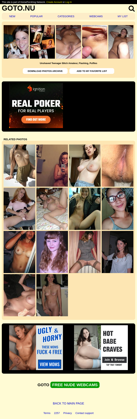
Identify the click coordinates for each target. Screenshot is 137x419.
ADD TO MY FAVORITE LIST (92, 71)
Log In (68, 2)
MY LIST (123, 16)
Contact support (84, 413)
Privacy (67, 413)
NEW (12, 16)
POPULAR (36, 16)
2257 (57, 413)
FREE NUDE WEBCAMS (75, 385)
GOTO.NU (18, 8)
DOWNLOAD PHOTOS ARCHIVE (45, 71)
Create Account (54, 2)
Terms (46, 413)
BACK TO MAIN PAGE (68, 403)
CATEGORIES (66, 16)
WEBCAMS (96, 16)
